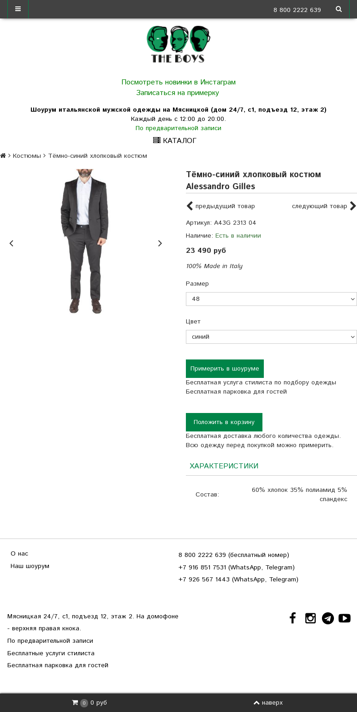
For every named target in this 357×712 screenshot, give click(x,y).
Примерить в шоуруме (224, 368)
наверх (268, 702)
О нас (19, 553)
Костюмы (27, 156)
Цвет (193, 321)
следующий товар (324, 207)
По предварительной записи (178, 128)
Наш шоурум (30, 566)
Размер (197, 283)
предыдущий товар (220, 207)
